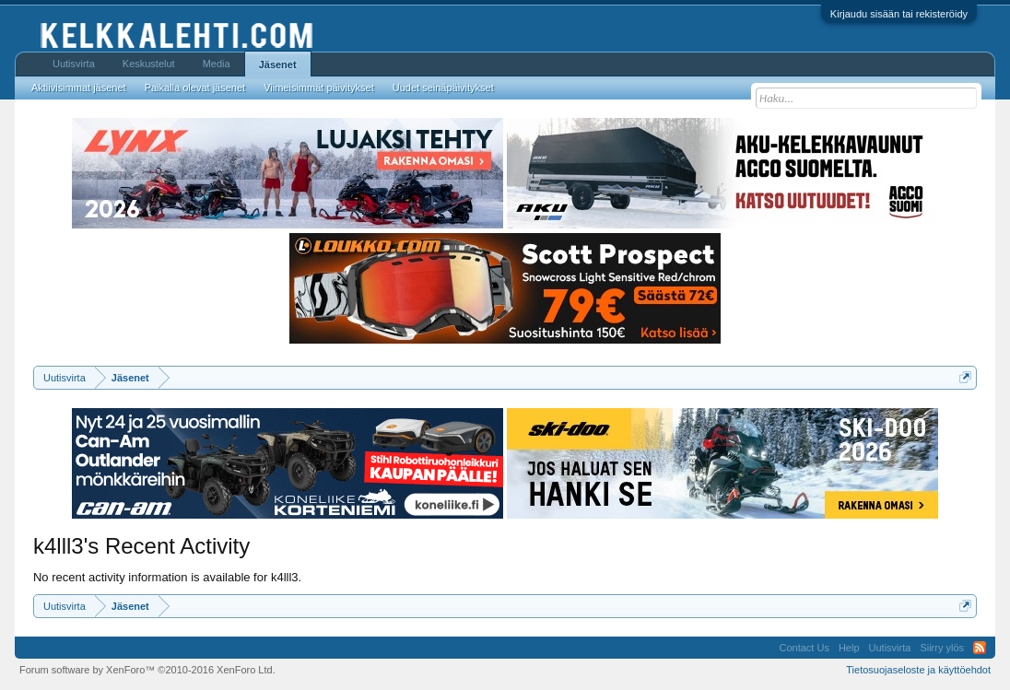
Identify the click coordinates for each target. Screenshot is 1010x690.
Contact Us (803, 647)
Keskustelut (149, 63)
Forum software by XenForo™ (147, 669)
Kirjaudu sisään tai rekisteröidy (899, 13)
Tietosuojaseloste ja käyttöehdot (918, 669)
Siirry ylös (942, 647)
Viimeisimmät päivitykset (319, 87)
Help (849, 647)
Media (216, 63)
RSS (979, 647)
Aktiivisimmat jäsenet (78, 87)
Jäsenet (278, 64)
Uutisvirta (74, 63)
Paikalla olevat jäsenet (195, 87)
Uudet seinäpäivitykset (443, 87)
